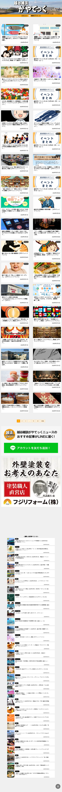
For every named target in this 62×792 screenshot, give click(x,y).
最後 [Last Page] (42, 421)
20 (38, 421)
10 (33, 421)
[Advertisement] (31, 20)
